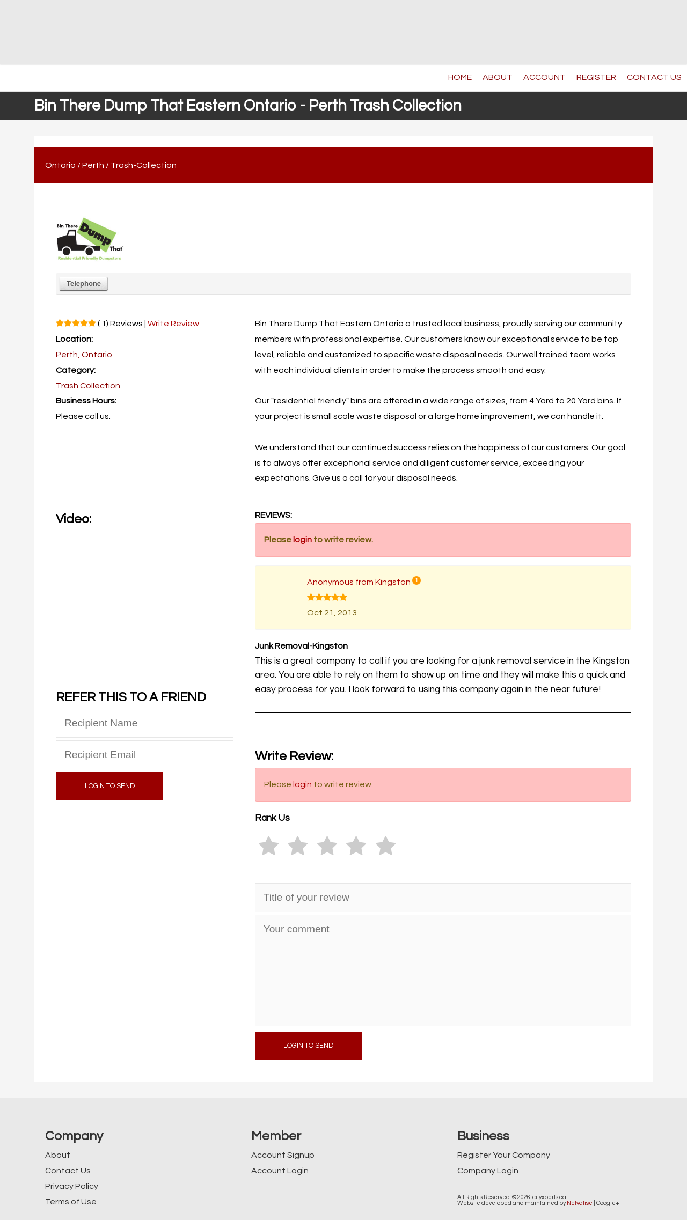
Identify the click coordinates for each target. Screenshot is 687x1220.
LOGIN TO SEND (110, 786)
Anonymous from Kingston (359, 582)
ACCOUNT (544, 77)
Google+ (607, 1203)
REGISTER (596, 77)
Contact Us (68, 1170)
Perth (93, 165)
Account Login (280, 1170)
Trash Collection (88, 385)
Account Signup (283, 1155)
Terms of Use (71, 1201)
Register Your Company (503, 1155)
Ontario (60, 165)
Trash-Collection (144, 165)
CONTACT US (654, 77)
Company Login (487, 1170)
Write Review (173, 323)
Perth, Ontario (84, 354)
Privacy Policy (71, 1186)
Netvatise (580, 1203)
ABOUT (498, 77)
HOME (460, 77)
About (57, 1155)
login (302, 539)
